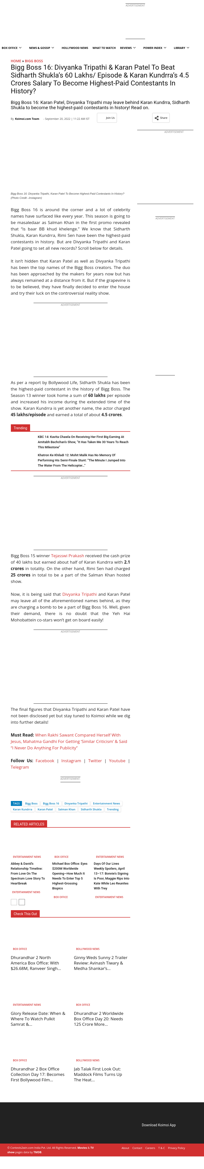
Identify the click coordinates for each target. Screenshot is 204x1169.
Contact (137, 1148)
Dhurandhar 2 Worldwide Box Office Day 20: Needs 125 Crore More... (99, 1018)
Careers (150, 1148)
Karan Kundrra (22, 809)
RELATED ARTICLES (29, 824)
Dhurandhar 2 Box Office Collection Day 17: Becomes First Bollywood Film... (38, 1074)
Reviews (128, 48)
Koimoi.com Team (27, 119)
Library (181, 48)
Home (16, 61)
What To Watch (104, 48)
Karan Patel (45, 809)
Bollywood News (88, 949)
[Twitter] (22, 794)
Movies (82, 1147)
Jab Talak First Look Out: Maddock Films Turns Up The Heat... (98, 1074)
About (125, 1148)
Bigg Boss (31, 803)
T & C (161, 1148)
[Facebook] (14, 794)
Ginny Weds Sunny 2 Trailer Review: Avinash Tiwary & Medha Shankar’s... (101, 963)
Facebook (45, 760)
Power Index (154, 48)
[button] (161, 118)
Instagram (71, 760)
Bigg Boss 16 (51, 803)
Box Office (62, 857)
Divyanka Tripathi (79, 594)
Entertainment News (106, 803)
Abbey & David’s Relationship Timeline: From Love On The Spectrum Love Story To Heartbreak (28, 873)
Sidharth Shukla (91, 809)
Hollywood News (75, 48)
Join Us (107, 118)
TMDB (37, 1152)
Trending (113, 809)
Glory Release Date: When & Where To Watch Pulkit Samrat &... (38, 1018)
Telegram (20, 767)
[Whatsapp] (31, 794)
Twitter (95, 760)
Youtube (117, 760)
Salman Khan (66, 809)
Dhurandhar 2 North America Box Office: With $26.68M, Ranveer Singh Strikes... (35, 966)
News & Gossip (41, 48)
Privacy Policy (176, 1148)
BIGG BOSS (34, 61)
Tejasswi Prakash (67, 555)
